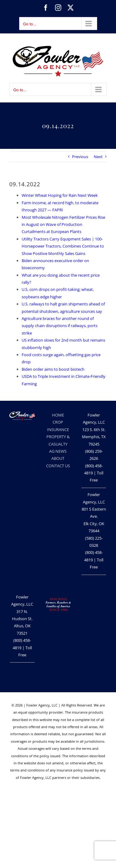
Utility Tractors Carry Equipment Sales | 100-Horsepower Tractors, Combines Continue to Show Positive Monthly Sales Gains (63, 246)
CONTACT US (58, 466)
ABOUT (57, 458)
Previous (80, 156)
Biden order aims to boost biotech (53, 369)
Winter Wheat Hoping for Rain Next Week (60, 195)
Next (98, 156)
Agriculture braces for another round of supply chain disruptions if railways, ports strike (59, 326)
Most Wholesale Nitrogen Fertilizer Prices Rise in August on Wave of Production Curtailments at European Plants (63, 224)
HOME (58, 415)
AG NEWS (58, 451)
